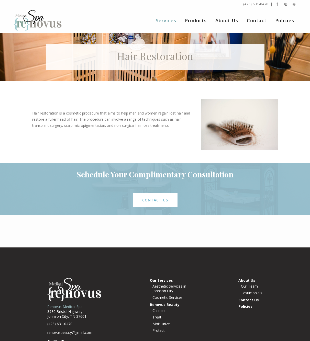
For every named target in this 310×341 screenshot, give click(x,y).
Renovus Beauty (165, 304)
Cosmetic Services (167, 297)
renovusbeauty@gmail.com (69, 332)
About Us (246, 280)
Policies (245, 306)
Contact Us (248, 300)
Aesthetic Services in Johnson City (169, 288)
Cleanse (158, 310)
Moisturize (161, 324)
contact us (155, 200)
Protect (158, 330)
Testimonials (251, 293)
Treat (156, 317)
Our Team (249, 286)
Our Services (161, 280)
